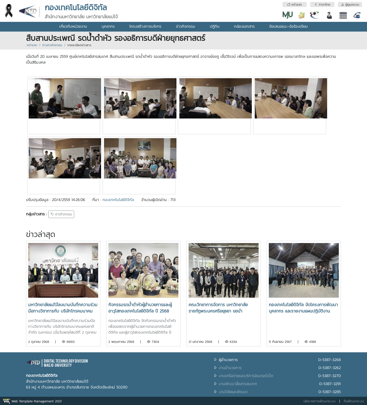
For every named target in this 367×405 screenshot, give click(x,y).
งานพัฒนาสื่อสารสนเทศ (238, 384)
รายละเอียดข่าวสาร (79, 45)
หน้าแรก (32, 45)
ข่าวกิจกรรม (185, 26)
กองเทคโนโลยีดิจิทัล (118, 199)
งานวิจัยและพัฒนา (233, 392)
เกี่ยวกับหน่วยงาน (73, 26)
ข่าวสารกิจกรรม (52, 45)
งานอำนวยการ (230, 368)
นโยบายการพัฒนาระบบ (319, 401)
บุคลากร (108, 26)
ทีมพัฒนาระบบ (354, 401)
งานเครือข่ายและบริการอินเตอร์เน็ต (246, 376)
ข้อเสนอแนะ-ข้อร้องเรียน (288, 26)
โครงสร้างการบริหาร (145, 26)
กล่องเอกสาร (244, 26)
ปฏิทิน (214, 26)
